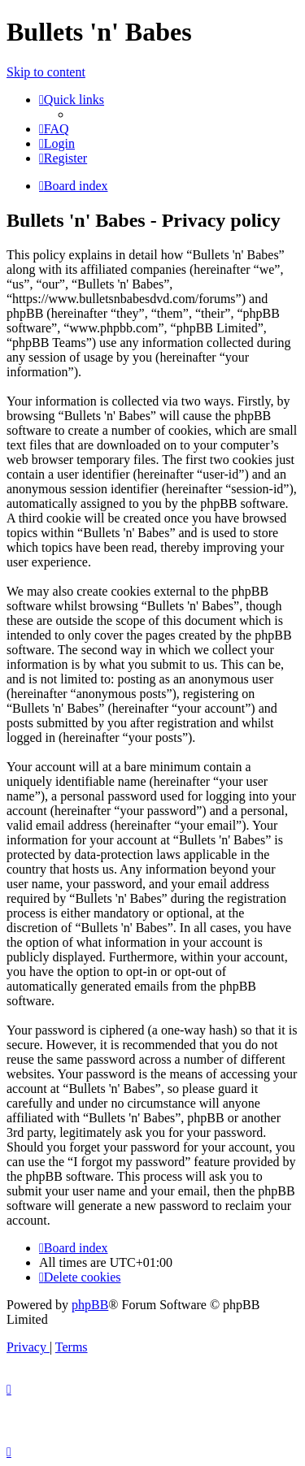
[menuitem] (54, 129)
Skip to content (46, 72)
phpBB (90, 1305)
